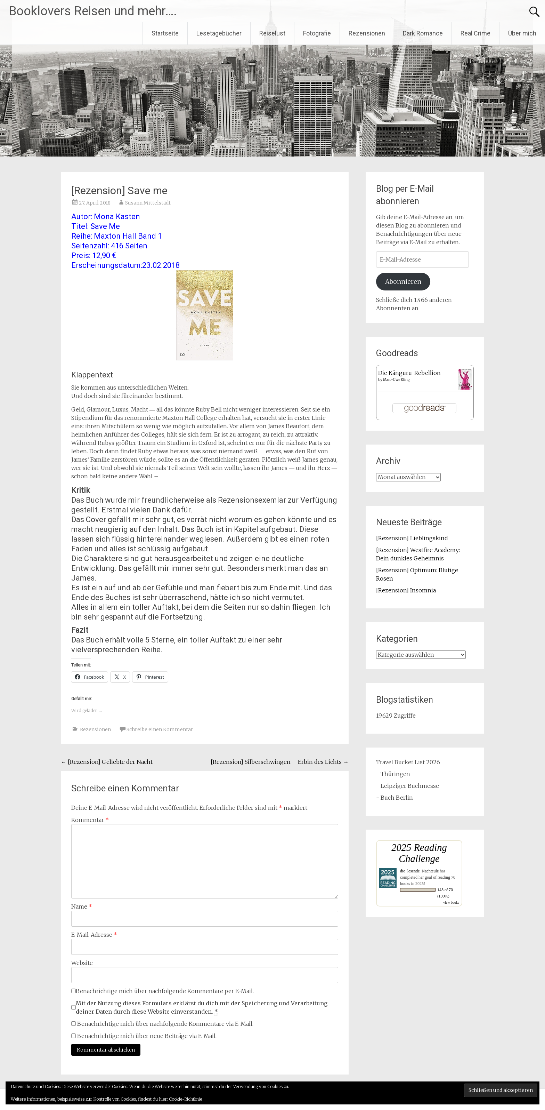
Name (81, 906)
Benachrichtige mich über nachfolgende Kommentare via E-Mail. (165, 1023)
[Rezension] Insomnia (406, 590)
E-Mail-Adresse (94, 934)
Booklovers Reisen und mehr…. (93, 11)
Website (82, 962)
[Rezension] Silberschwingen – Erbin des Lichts (280, 761)
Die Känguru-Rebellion (409, 372)
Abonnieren (403, 282)
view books (451, 902)
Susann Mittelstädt (148, 203)
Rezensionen (367, 33)
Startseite (165, 33)
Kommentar (90, 819)
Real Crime (475, 33)
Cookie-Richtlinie (185, 1099)
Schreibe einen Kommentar (160, 729)
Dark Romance (423, 33)
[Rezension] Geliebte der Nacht (107, 761)
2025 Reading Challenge (419, 853)
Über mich (522, 33)
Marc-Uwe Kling (396, 379)
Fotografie (317, 33)
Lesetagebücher (219, 33)
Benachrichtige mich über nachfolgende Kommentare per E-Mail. (162, 991)
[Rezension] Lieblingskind (412, 538)
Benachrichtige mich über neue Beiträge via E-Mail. (147, 1035)
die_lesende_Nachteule (419, 871)
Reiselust (272, 33)
